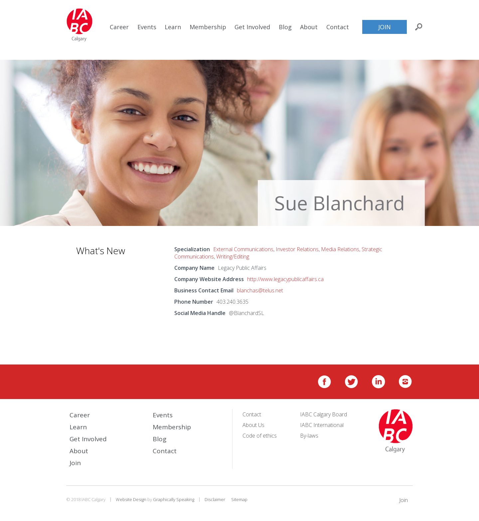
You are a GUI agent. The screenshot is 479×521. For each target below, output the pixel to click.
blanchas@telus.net (260, 290)
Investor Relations (297, 249)
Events (146, 27)
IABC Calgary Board (323, 414)
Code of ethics (259, 435)
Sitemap (239, 499)
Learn (173, 27)
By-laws (309, 435)
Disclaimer (215, 499)
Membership (208, 27)
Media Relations (340, 249)
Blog (285, 27)
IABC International (322, 425)
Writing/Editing (232, 256)
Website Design (131, 499)
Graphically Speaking (173, 499)
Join (384, 27)
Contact (337, 27)
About (309, 27)
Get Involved (252, 27)
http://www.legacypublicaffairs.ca (285, 279)
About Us (253, 425)
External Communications (243, 249)
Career (119, 27)
